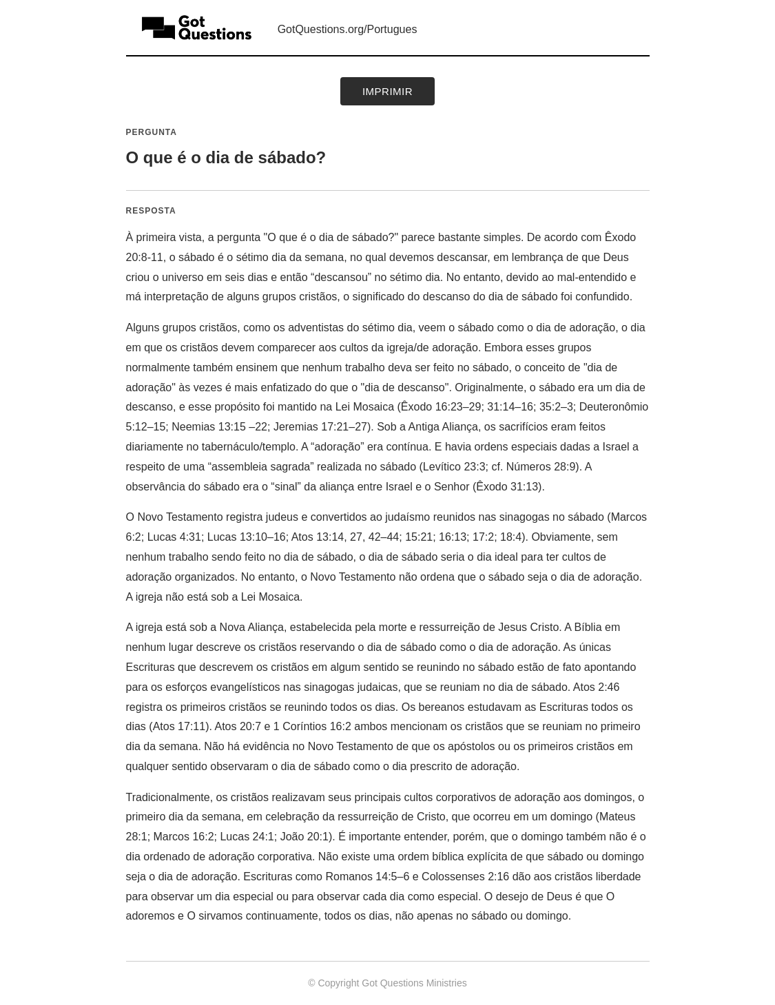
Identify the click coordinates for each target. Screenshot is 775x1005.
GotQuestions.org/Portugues (347, 29)
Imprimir (387, 91)
